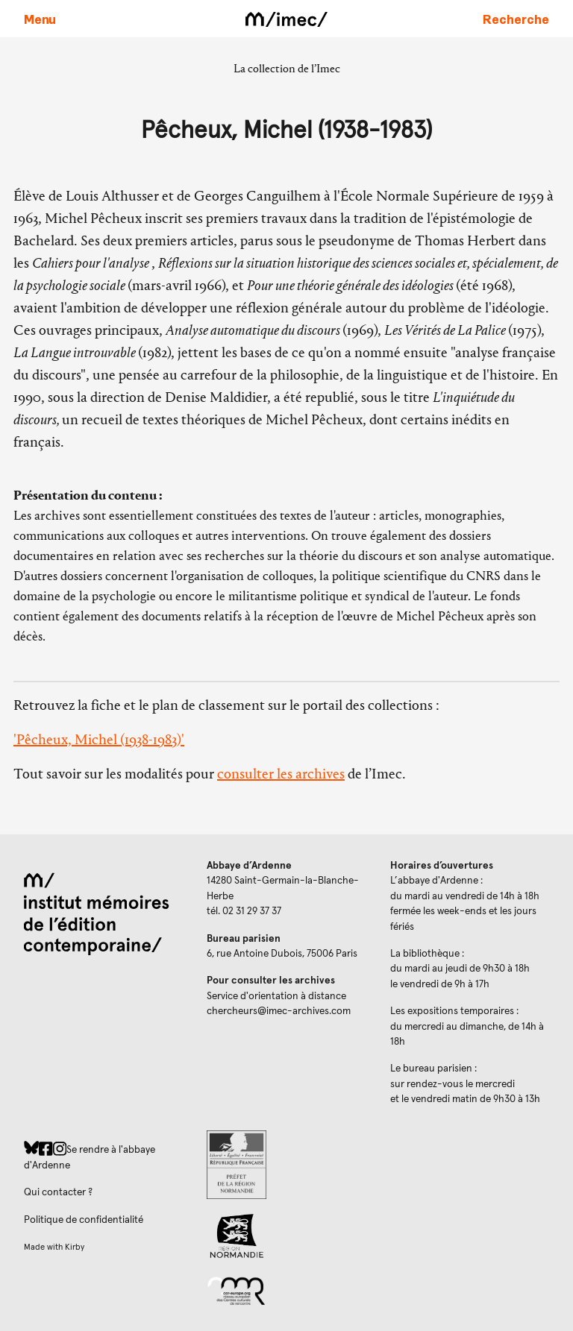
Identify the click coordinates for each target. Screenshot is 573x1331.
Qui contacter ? (58, 1192)
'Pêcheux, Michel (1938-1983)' (98, 739)
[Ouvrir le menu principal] (40, 19)
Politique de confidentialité (83, 1220)
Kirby (74, 1247)
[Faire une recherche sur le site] (516, 19)
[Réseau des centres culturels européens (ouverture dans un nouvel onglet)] (286, 1290)
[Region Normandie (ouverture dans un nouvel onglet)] (286, 1236)
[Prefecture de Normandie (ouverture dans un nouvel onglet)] (286, 1164)
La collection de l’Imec (287, 68)
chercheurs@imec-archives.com (279, 1011)
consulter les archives (281, 773)
